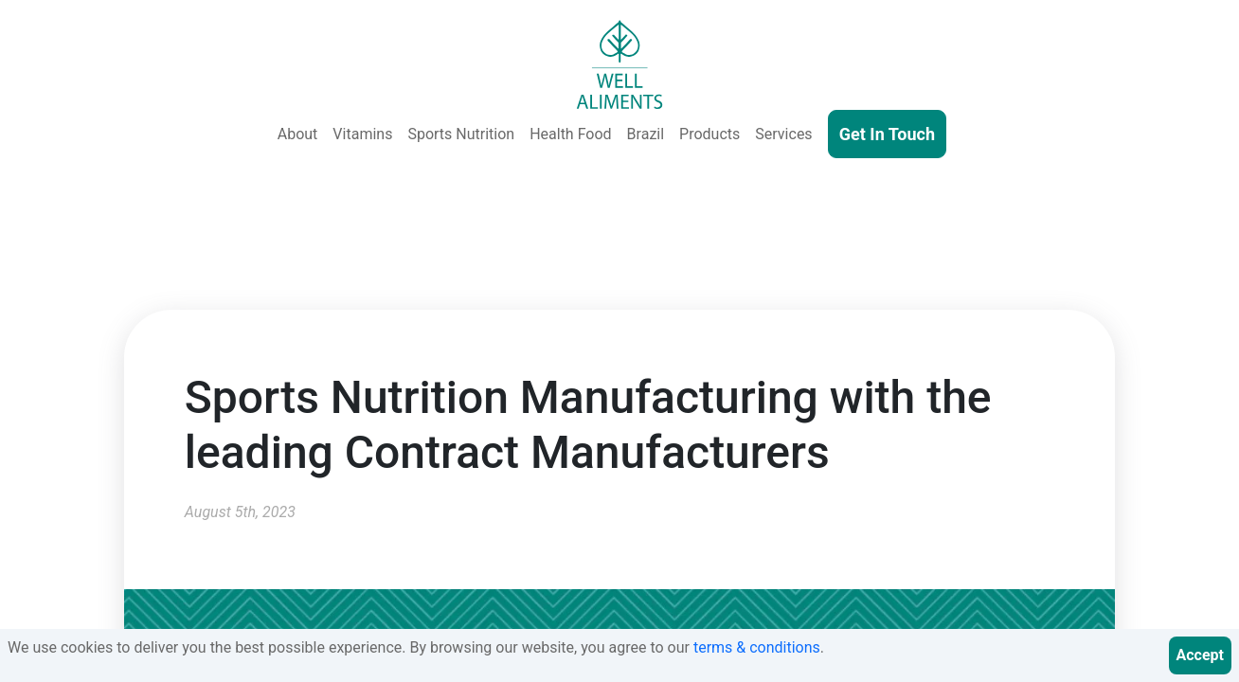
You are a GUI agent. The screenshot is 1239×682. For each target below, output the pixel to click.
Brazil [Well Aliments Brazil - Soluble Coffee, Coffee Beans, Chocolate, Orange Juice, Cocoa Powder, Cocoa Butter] (646, 134)
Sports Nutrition (460, 134)
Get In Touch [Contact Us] (887, 134)
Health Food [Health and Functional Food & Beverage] (570, 134)
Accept (1200, 655)
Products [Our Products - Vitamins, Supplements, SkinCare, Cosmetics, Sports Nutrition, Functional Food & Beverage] (709, 134)
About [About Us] (298, 134)
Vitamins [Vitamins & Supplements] (362, 134)
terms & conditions (756, 647)
